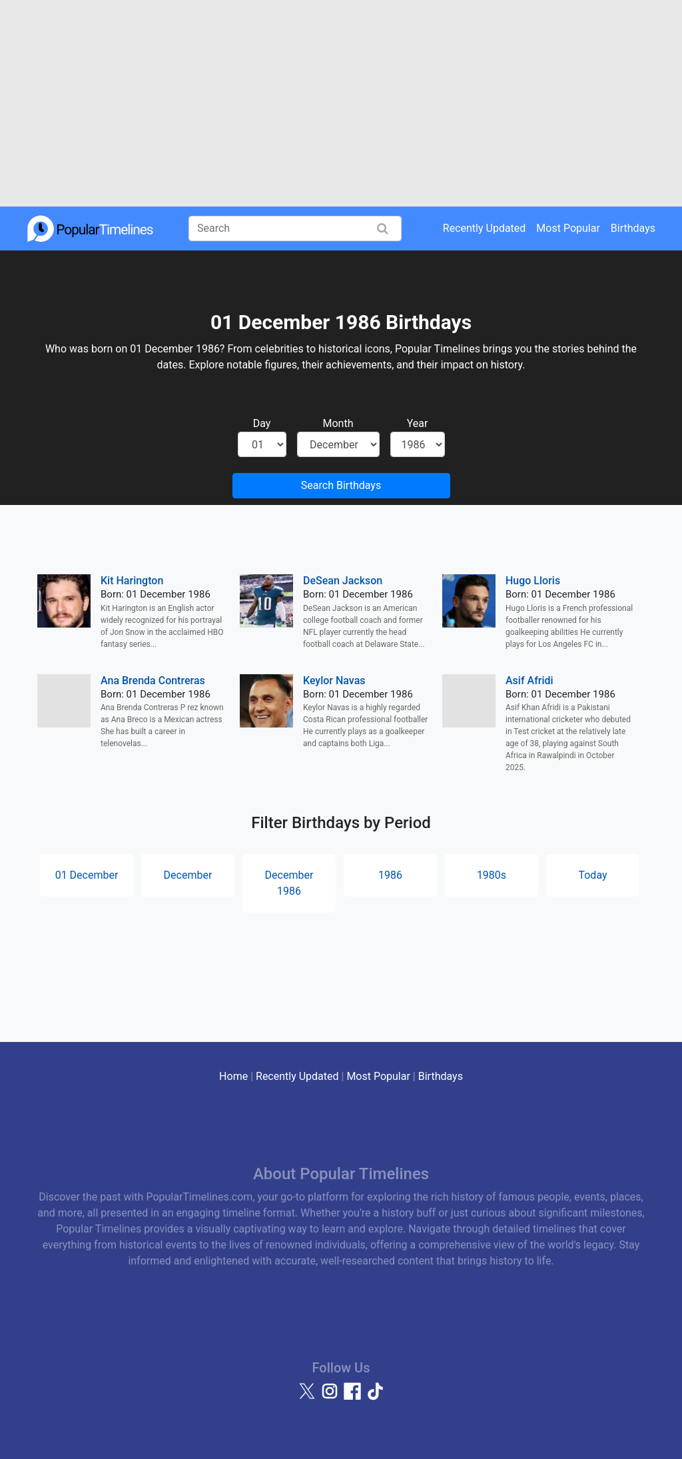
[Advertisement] (341, 103)
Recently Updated (484, 228)
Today (592, 875)
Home (233, 1076)
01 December (87, 875)
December (188, 875)
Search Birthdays (341, 485)
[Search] (295, 228)
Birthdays (633, 228)
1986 (390, 875)
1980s (491, 875)
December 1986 (289, 883)
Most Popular (568, 228)
